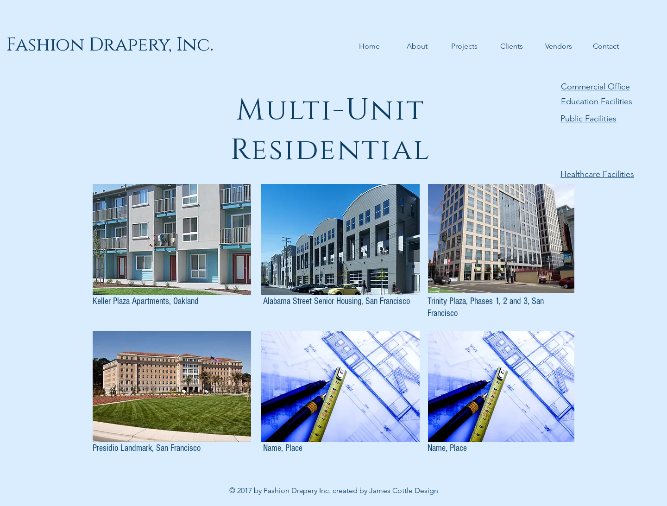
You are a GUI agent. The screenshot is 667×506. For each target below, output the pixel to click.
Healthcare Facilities (597, 174)
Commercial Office (595, 87)
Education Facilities (596, 101)
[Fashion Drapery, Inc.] (109, 45)
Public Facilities (588, 119)
